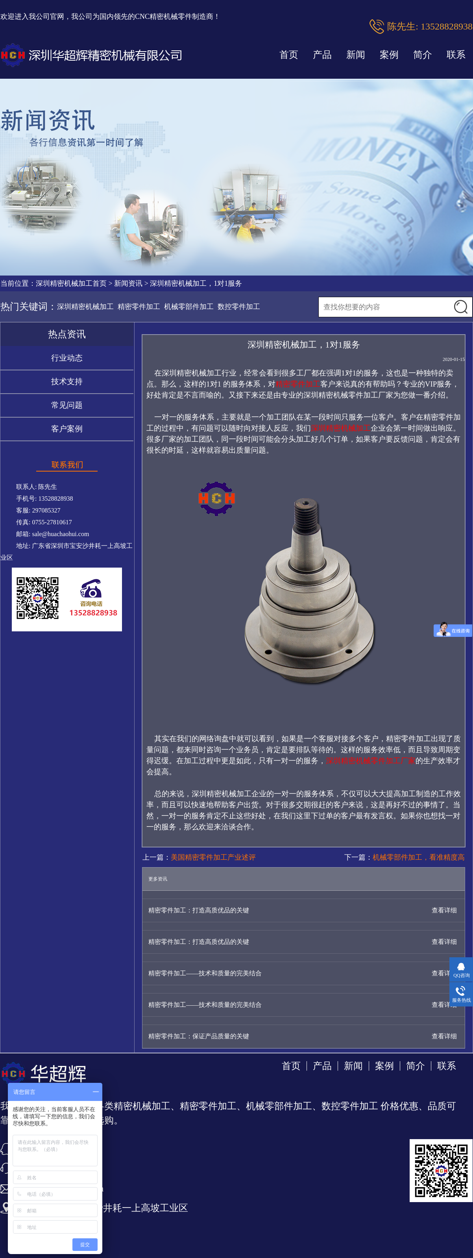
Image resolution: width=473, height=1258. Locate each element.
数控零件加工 (239, 307)
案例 (389, 55)
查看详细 (444, 910)
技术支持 (67, 381)
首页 (288, 55)
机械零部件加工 (189, 307)
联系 (456, 55)
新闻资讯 (128, 283)
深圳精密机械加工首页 (71, 283)
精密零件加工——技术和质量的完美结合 (205, 973)
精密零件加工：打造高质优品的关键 (198, 910)
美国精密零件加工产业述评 (213, 857)
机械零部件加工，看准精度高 (419, 857)
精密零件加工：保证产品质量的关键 (198, 1036)
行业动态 (67, 357)
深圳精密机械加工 (85, 307)
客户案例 (67, 428)
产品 (322, 55)
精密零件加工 (139, 307)
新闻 (355, 55)
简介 (422, 55)
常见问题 (67, 405)
